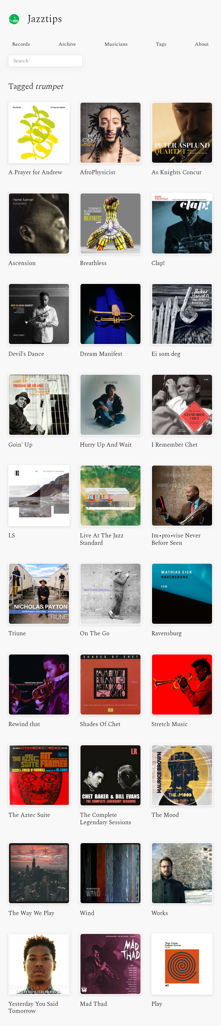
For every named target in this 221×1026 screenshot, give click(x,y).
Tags (161, 44)
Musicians (116, 44)
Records (21, 44)
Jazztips (35, 19)
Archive (67, 44)
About (202, 44)
